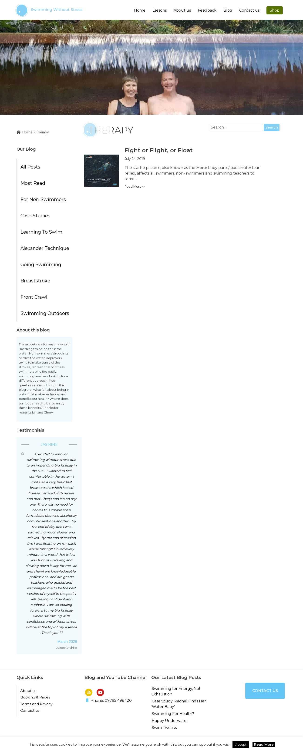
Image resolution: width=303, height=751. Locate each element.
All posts (30, 167)
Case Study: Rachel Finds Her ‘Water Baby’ (178, 704)
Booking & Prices (35, 697)
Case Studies (35, 215)
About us (28, 690)
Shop (274, 10)
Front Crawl (33, 297)
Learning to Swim (41, 232)
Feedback (207, 10)
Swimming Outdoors (44, 313)
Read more (133, 186)
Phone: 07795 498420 (109, 700)
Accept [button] (240, 744)
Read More (264, 744)
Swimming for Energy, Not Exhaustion (176, 691)
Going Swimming (40, 264)
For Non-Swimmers (43, 199)
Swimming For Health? (173, 713)
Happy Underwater (170, 720)
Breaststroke (35, 281)
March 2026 (67, 642)
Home (139, 10)
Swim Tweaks (164, 727)
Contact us (249, 10)
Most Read (32, 183)
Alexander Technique (44, 248)
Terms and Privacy (36, 704)
